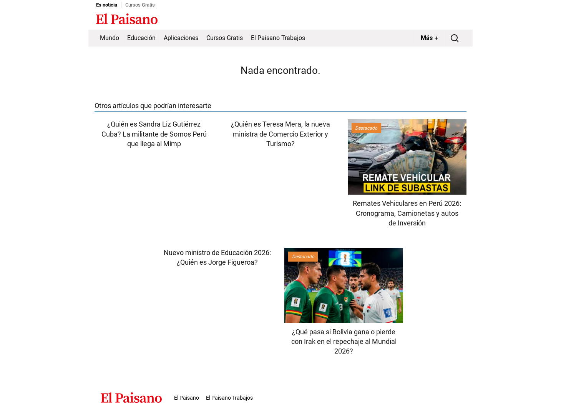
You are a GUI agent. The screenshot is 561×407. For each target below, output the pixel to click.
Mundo (109, 38)
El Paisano (186, 398)
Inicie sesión (449, 20)
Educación (141, 38)
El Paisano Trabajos (278, 38)
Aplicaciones (181, 38)
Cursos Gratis (140, 5)
